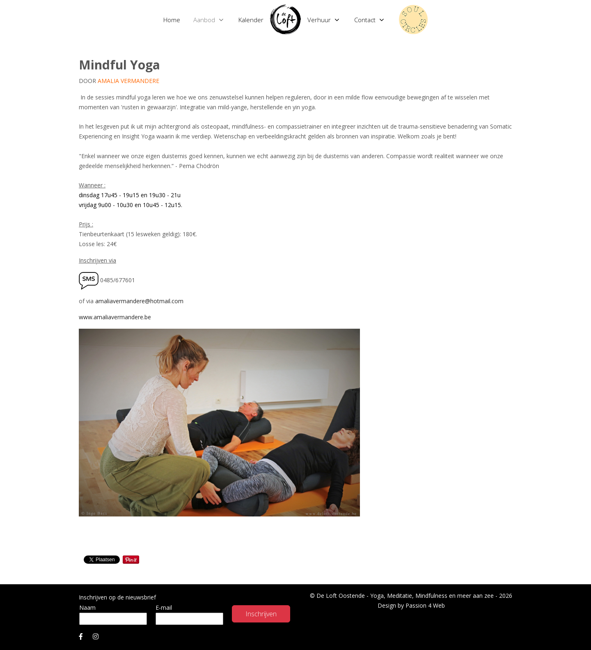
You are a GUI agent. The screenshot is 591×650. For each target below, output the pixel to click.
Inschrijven (261, 613)
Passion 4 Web (425, 605)
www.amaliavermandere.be (115, 317)
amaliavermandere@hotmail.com (139, 301)
